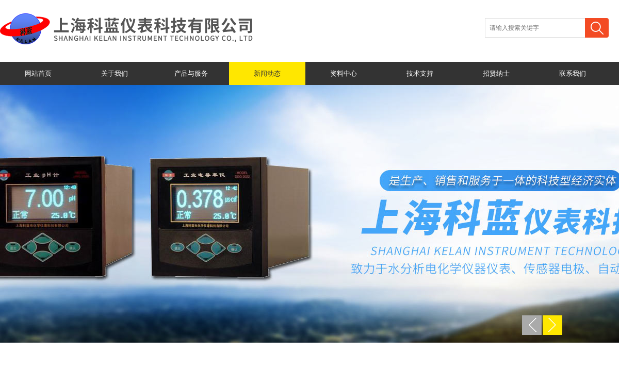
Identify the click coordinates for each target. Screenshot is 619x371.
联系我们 (572, 73)
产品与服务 (191, 73)
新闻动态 (267, 73)
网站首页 (38, 73)
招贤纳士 (496, 73)
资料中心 (343, 73)
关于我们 (114, 73)
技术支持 (419, 73)
